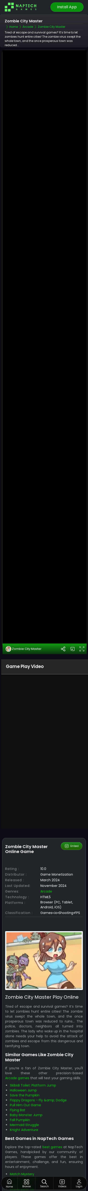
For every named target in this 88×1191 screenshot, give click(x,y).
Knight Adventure (24, 1129)
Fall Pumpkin (20, 1120)
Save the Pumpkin (24, 1095)
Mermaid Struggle (24, 1125)
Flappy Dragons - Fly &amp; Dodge (38, 1100)
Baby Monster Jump (26, 1115)
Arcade (46, 891)
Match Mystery (22, 1174)
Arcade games (17, 1078)
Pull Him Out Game (25, 1105)
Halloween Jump (23, 1090)
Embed (71, 846)
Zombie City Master (24, 649)
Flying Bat (17, 1110)
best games (52, 1147)
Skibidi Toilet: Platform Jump (33, 1085)
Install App (67, 7)
